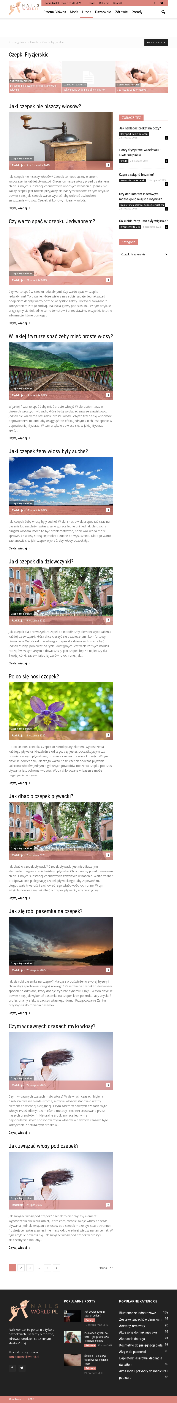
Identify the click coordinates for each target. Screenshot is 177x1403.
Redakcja (17, 165)
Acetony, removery (132, 1326)
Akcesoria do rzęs (132, 1339)
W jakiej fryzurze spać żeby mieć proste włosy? (61, 336)
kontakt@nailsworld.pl (24, 1357)
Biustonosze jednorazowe (137, 1313)
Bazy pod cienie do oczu (134, 133)
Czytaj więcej (20, 208)
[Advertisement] (88, 27)
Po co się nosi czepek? (34, 676)
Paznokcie (103, 12)
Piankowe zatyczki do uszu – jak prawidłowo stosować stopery (96, 1337)
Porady (137, 12)
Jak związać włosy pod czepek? (44, 1146)
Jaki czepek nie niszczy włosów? (45, 106)
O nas (92, 3)
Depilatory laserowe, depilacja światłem (142, 204)
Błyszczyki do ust (130, 226)
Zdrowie (121, 12)
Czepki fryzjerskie (21, 81)
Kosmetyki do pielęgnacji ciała (141, 1345)
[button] (163, 12)
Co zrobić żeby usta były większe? (143, 221)
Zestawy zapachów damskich (140, 1319)
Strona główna (54, 12)
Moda (74, 12)
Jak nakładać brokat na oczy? (140, 128)
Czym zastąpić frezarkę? (136, 174)
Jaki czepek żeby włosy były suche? (48, 451)
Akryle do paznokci (132, 1352)
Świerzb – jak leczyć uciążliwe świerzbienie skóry (96, 1359)
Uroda (86, 12)
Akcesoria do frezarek (132, 180)
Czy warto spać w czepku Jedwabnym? (52, 221)
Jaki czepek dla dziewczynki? (41, 561)
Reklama (104, 3)
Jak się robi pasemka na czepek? (45, 911)
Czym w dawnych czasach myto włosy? (52, 1026)
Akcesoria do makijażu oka (138, 1332)
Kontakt (117, 3)
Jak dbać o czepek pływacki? (41, 796)
